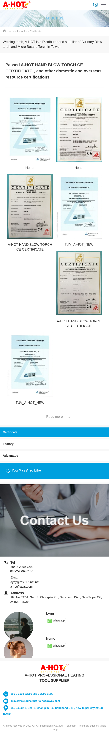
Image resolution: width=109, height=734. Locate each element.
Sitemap (71, 725)
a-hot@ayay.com (21, 586)
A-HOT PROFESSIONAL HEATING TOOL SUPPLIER (54, 673)
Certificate (36, 31)
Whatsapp (56, 620)
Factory (8, 443)
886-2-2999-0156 (21, 571)
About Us (22, 31)
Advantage (10, 455)
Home (11, 31)
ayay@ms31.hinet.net (24, 582)
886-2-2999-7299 (21, 566)
